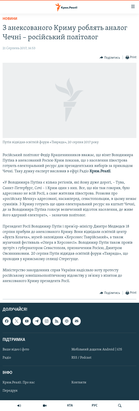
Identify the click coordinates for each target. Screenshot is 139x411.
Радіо (7, 357)
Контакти (78, 382)
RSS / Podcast (81, 357)
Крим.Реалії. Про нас (19, 382)
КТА (70, 405)
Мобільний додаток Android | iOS (96, 349)
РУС (95, 405)
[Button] (110, 57)
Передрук (10, 390)
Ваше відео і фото (16, 349)
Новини (10, 19)
